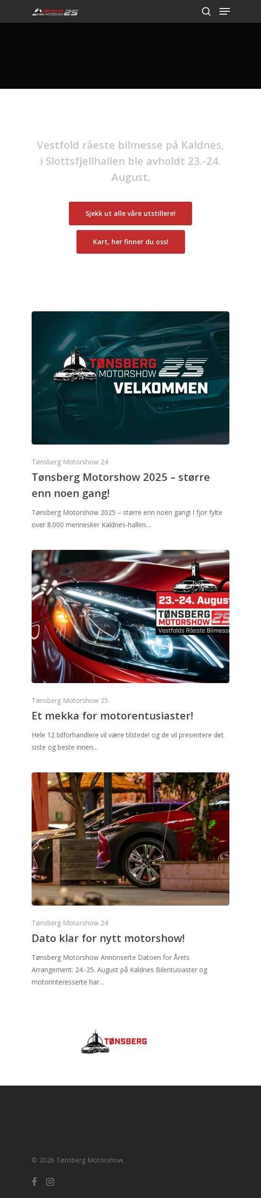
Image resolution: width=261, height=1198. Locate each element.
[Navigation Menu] (224, 11)
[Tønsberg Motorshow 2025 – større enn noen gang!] (131, 421)
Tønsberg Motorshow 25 (70, 700)
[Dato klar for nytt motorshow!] (131, 880)
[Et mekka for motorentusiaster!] (131, 651)
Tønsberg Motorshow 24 (70, 461)
